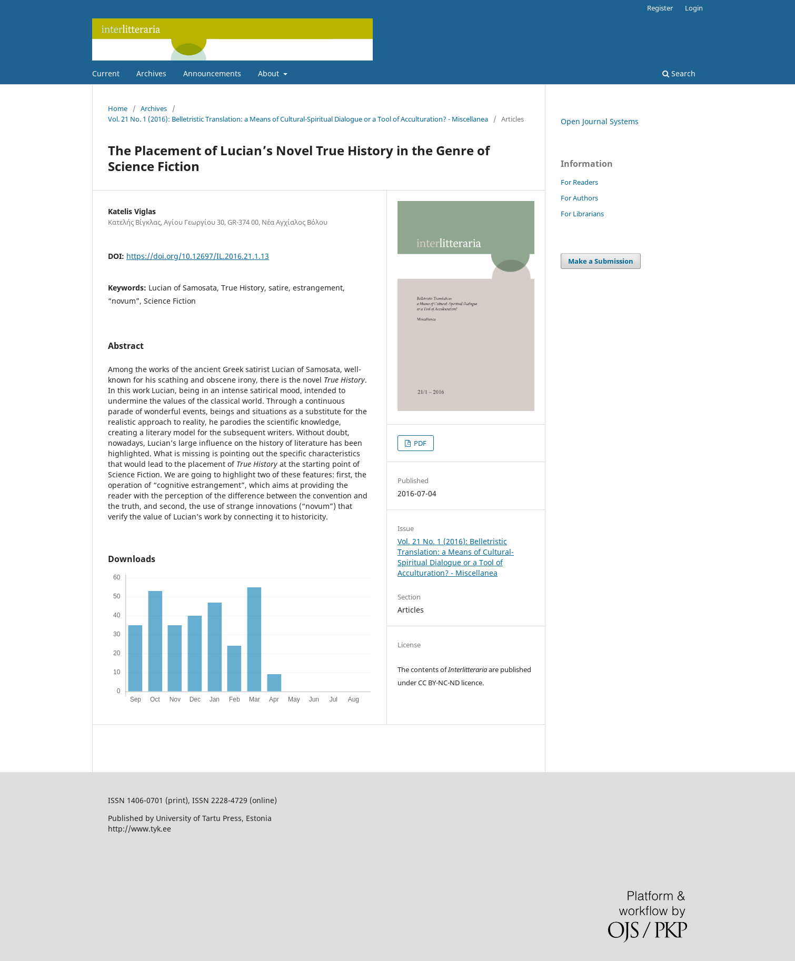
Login (694, 8)
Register (660, 8)
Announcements (212, 73)
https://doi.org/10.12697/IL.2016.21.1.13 (197, 256)
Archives (151, 73)
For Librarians (582, 213)
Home (117, 108)
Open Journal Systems (600, 121)
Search (678, 73)
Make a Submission (600, 261)
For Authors (579, 198)
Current (106, 73)
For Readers (579, 182)
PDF (419, 443)
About (269, 73)
